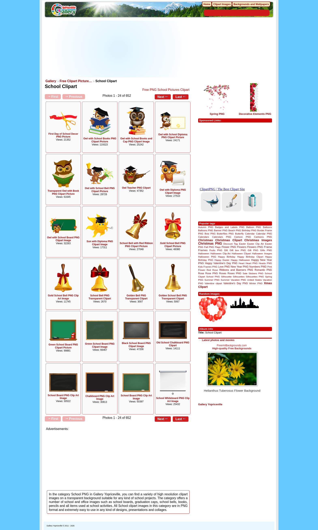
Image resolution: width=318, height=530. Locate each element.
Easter (242, 243)
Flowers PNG (255, 246)
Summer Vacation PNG (233, 279)
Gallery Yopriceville (210, 404)
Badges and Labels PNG (229, 227)
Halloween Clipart (241, 253)
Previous (73, 96)
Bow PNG (210, 233)
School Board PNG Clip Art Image (63, 397)
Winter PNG (255, 283)
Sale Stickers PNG (253, 273)
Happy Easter (222, 260)
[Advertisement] (118, 49)
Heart (242, 263)
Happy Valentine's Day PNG (221, 263)
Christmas (205, 240)
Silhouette (226, 276)
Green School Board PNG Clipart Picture (63, 346)
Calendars (203, 236)
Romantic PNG (263, 270)
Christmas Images (258, 240)
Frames (202, 250)
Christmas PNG (210, 243)
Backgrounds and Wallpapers (251, 4)
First (52, 96)
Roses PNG (234, 273)
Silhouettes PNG (255, 276)
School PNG (213, 276)
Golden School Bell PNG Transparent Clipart (173, 297)
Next (162, 97)
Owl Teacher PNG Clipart (136, 187)
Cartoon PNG (242, 236)
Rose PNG (211, 273)
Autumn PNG (205, 227)
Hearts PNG (265, 263)
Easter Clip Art (255, 243)
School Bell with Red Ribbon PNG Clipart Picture (136, 245)
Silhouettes (239, 276)
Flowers (241, 246)
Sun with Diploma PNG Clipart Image (100, 243)
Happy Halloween (240, 260)
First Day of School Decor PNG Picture (63, 135)
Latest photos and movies (218, 340)
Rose (201, 273)
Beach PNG (234, 230)
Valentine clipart (213, 283)
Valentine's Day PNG (235, 283)
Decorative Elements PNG (255, 113)
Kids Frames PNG (207, 266)
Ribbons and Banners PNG (236, 269)
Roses (222, 273)
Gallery (50, 81)
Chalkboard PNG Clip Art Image (99, 398)
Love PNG (224, 266)
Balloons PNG (205, 230)
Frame (268, 246)
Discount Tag (230, 243)
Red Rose (212, 270)
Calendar (250, 233)
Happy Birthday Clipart (250, 256)
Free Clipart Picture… (76, 81)
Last (180, 97)
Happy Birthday (226, 256)
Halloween (203, 253)
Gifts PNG (266, 250)
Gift (226, 250)
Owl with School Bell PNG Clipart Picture (100, 190)
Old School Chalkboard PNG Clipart (172, 344)
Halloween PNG (207, 256)
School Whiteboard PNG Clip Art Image (173, 400)
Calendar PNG (264, 233)
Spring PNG (217, 113)
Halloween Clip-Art (221, 253)
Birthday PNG (249, 230)
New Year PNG (239, 266)
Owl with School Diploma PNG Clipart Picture (172, 136)
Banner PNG (221, 230)
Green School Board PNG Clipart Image (99, 345)
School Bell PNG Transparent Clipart (100, 297)
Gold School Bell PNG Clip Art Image (63, 297)
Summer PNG (212, 279)
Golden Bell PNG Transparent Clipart (136, 297)
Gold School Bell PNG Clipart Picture (172, 245)
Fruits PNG (215, 250)
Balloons (267, 227)
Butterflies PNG (225, 233)
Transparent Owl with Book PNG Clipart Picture (63, 192)
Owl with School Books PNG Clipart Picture (99, 140)
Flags (218, 247)
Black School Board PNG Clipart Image (136, 345)
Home (207, 4)
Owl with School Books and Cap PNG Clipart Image (136, 140)
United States (254, 279)
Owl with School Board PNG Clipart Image (63, 239)
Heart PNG (252, 263)
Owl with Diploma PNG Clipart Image (173, 191)
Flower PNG (229, 246)
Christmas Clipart (228, 240)
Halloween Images (262, 253)
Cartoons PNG (263, 236)
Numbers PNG (257, 266)
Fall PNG (209, 247)
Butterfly (239, 233)
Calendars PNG (221, 236)
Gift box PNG (238, 250)
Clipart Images (222, 4)
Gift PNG (253, 250)
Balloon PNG (253, 227)
